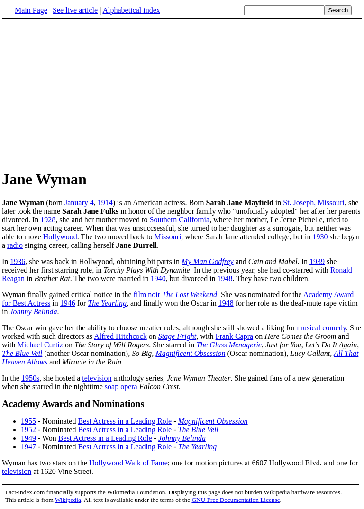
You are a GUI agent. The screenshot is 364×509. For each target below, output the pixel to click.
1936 (17, 261)
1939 (317, 261)
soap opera (121, 386)
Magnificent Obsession (190, 353)
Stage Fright (177, 336)
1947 (28, 447)
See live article (75, 10)
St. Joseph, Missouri (314, 203)
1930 (320, 237)
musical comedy (321, 328)
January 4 (79, 203)
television (96, 378)
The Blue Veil (22, 353)
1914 (105, 203)
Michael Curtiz (40, 345)
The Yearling (107, 303)
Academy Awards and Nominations (73, 404)
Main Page (31, 10)
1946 (67, 303)
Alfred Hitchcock (120, 336)
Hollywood (60, 237)
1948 (225, 278)
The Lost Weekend (189, 295)
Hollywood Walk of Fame (128, 463)
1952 (28, 430)
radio (15, 245)
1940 (158, 278)
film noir (147, 295)
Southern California (179, 220)
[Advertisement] (182, 94)
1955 (28, 421)
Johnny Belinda (33, 312)
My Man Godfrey (208, 261)
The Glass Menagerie (229, 345)
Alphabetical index (131, 10)
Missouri (167, 237)
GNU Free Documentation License (235, 499)
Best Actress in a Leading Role (125, 421)
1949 (28, 438)
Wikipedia (68, 499)
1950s (30, 378)
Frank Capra (235, 336)
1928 (47, 220)
